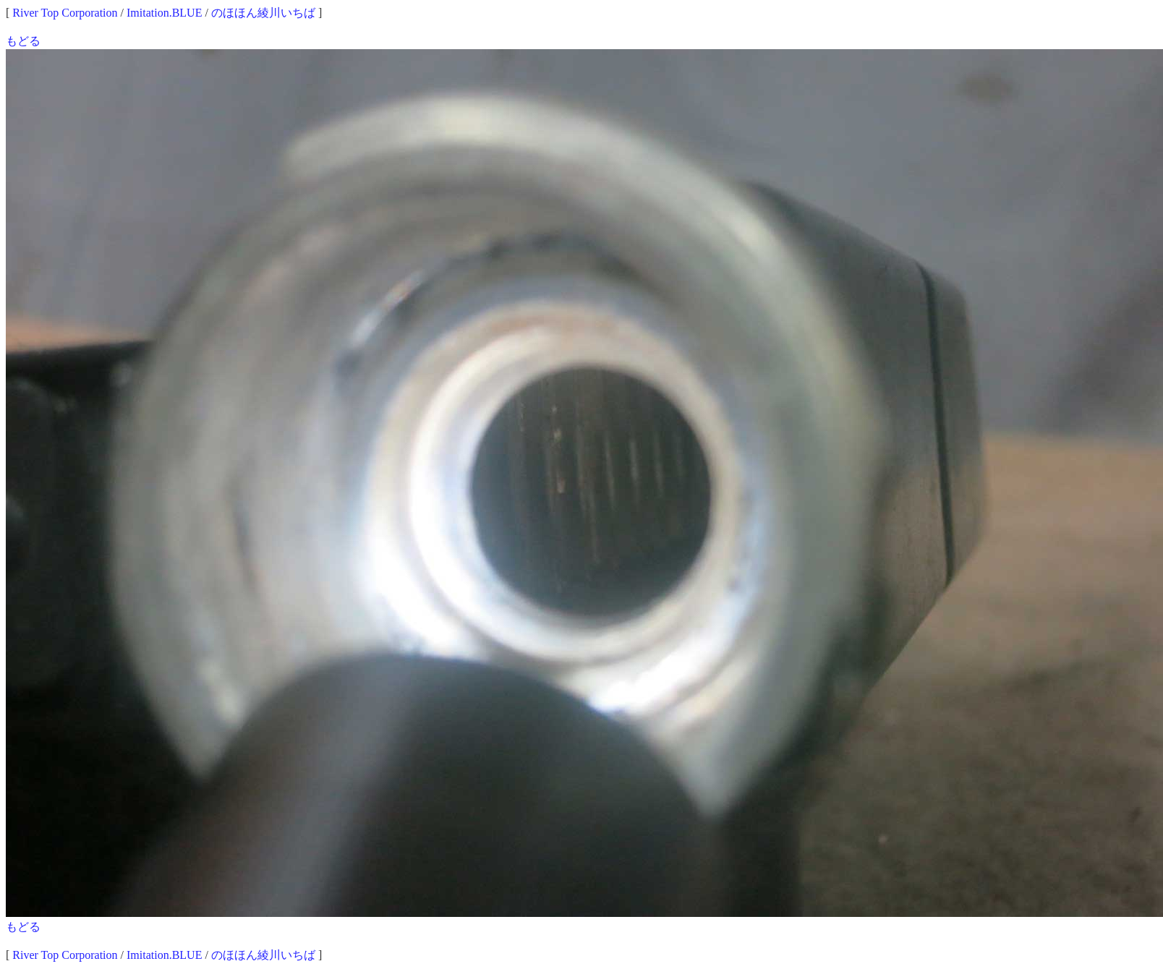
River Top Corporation (64, 13)
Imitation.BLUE (164, 13)
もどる (23, 41)
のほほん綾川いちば (263, 13)
